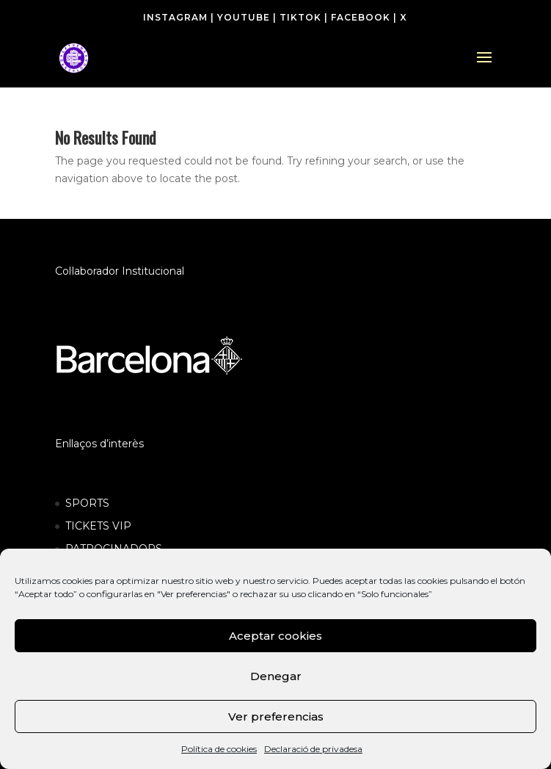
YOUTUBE (243, 17)
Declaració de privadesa (313, 748)
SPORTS (87, 503)
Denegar (276, 676)
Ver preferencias (276, 716)
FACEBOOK (360, 17)
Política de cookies (219, 748)
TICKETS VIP (98, 525)
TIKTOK (300, 17)
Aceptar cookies (275, 636)
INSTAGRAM (175, 17)
